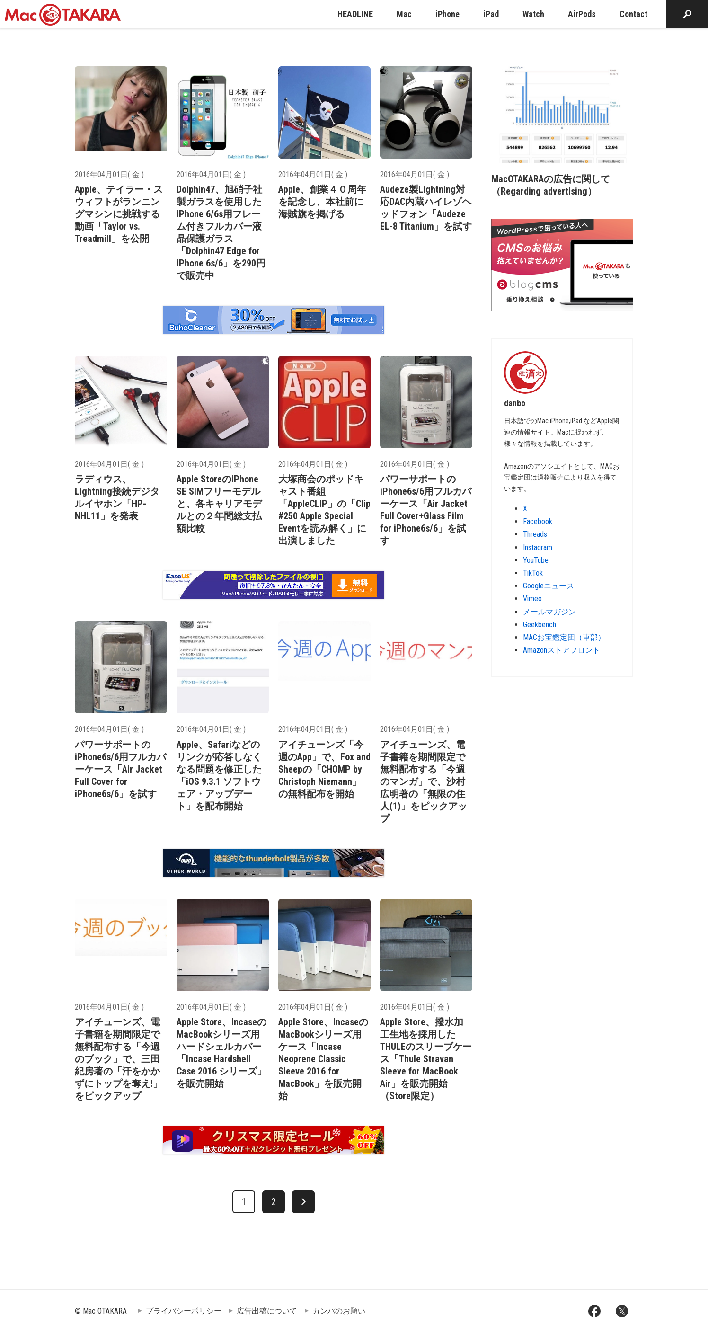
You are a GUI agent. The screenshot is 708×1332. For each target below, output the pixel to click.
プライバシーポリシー (183, 1310)
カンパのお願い (338, 1310)
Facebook (537, 521)
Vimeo (532, 598)
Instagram (537, 547)
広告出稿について (267, 1310)
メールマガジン (549, 611)
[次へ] (303, 1201)
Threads (535, 534)
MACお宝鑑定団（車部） (564, 637)
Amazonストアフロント (561, 650)
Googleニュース (548, 585)
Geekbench (539, 624)
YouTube (536, 560)
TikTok (533, 572)
